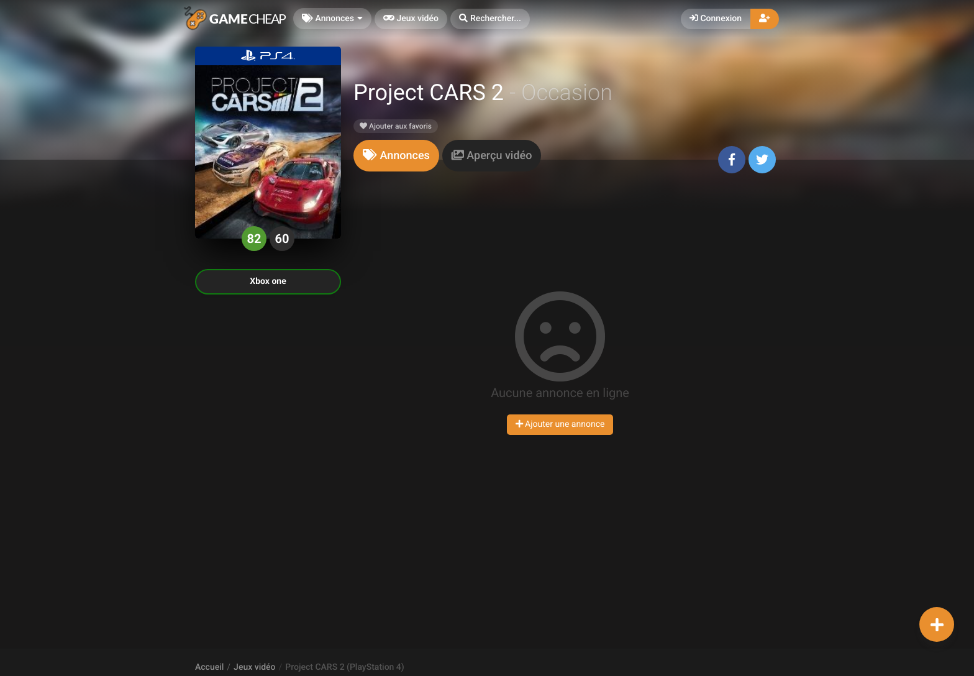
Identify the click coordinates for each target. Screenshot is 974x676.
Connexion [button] (716, 19)
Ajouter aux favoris (396, 126)
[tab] (396, 155)
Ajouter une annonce (560, 424)
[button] (490, 19)
